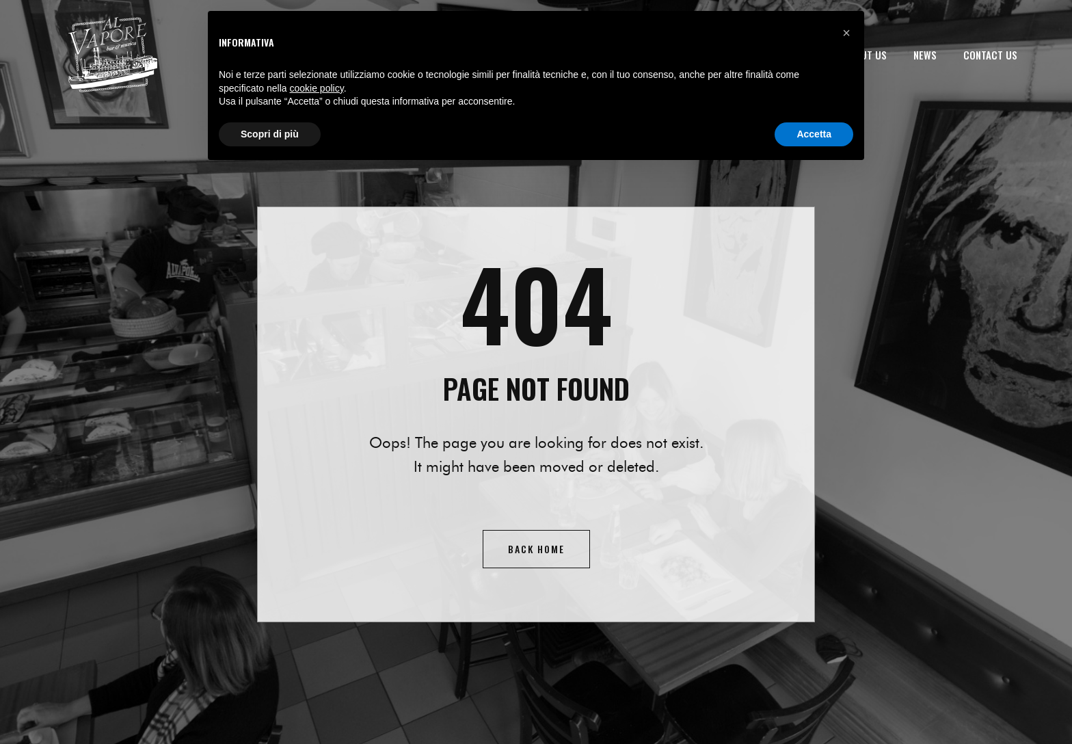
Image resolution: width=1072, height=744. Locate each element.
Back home (536, 549)
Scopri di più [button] (270, 134)
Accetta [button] (813, 134)
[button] (846, 33)
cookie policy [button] (317, 88)
